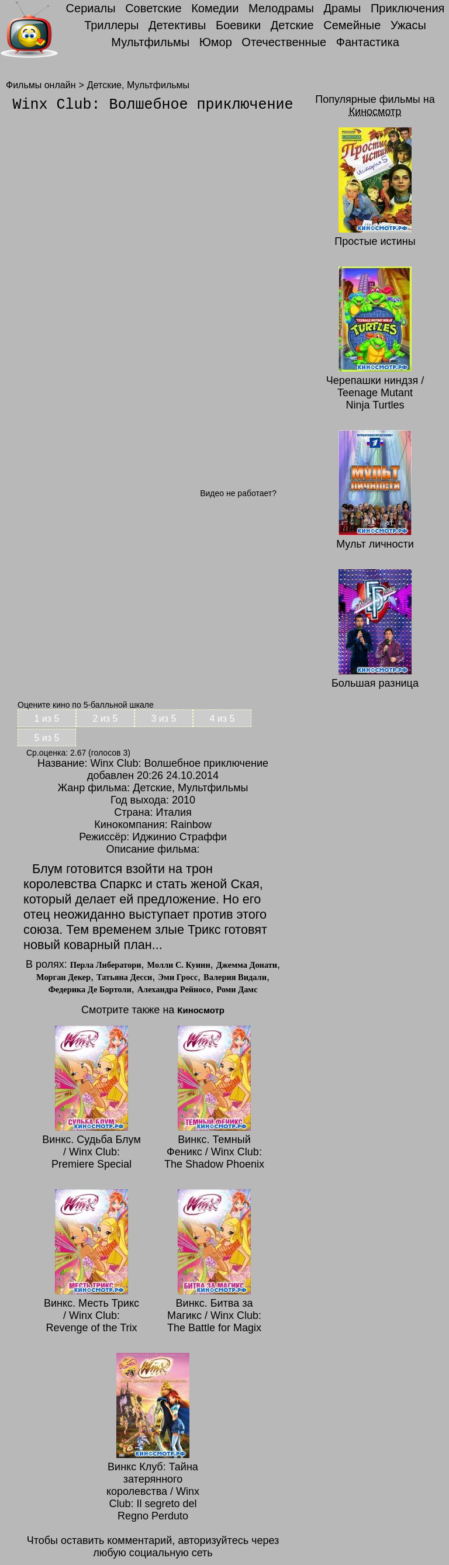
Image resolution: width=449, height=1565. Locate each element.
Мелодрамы (281, 8)
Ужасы (408, 25)
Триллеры (111, 25)
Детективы (177, 25)
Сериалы (91, 8)
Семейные (352, 25)
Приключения (407, 8)
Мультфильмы (150, 42)
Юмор (215, 42)
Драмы (342, 8)
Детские (292, 25)
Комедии (215, 8)
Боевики (238, 25)
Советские (153, 8)
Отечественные (283, 42)
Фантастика (367, 42)
